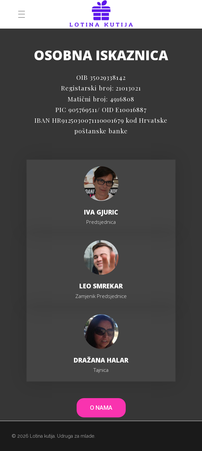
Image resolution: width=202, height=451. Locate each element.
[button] (101, 407)
